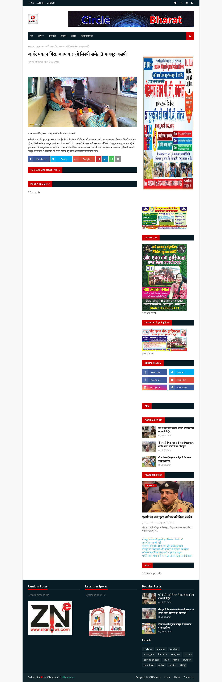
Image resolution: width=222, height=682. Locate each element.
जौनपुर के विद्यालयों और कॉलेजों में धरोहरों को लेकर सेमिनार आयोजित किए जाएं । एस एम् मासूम (165, 550)
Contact (50, 2)
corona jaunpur (151, 659)
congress (175, 654)
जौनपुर (183, 665)
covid (166, 659)
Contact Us (188, 677)
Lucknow (148, 649)
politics (172, 665)
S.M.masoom (52, 677)
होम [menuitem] (39, 35)
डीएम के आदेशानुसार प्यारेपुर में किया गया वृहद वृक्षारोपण (174, 459)
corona (188, 654)
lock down (149, 665)
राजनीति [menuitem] (52, 35)
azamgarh (149, 654)
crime (176, 659)
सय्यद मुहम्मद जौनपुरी (151, 542)
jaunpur (39, 46)
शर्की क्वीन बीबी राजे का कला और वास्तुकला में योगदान (167, 555)
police (161, 665)
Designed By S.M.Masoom (148, 677)
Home (31, 2)
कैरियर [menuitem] (63, 35)
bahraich (162, 654)
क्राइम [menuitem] (73, 35)
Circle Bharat (36, 61)
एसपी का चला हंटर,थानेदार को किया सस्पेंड (167, 517)
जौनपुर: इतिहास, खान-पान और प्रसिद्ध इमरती (162, 545)
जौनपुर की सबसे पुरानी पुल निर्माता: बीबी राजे (162, 539)
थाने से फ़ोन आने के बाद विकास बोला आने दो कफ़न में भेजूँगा (176, 429)
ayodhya (174, 649)
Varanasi (161, 649)
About (40, 2)
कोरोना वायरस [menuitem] (87, 35)
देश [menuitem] (31, 35)
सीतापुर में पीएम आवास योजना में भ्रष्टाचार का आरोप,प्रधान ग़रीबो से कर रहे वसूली (176, 444)
